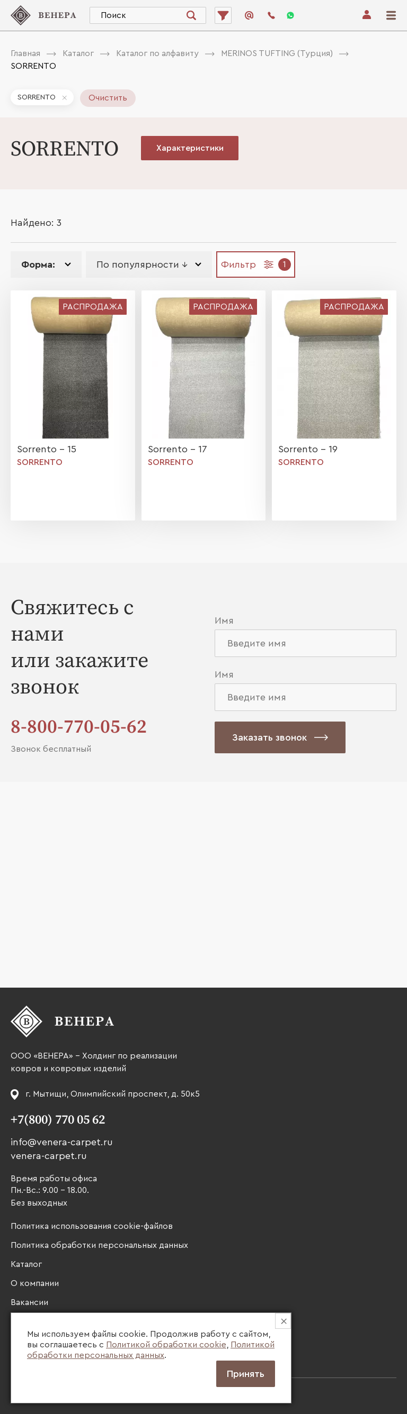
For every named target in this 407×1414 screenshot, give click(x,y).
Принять (245, 1374)
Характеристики (190, 148)
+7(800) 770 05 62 (58, 1120)
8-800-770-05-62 (79, 727)
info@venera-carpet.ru (62, 1142)
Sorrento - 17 (177, 449)
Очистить (108, 98)
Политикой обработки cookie (166, 1344)
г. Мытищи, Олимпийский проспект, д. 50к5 (112, 1094)
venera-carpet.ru (49, 1156)
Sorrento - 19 (308, 449)
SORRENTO (36, 97)
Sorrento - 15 (46, 449)
